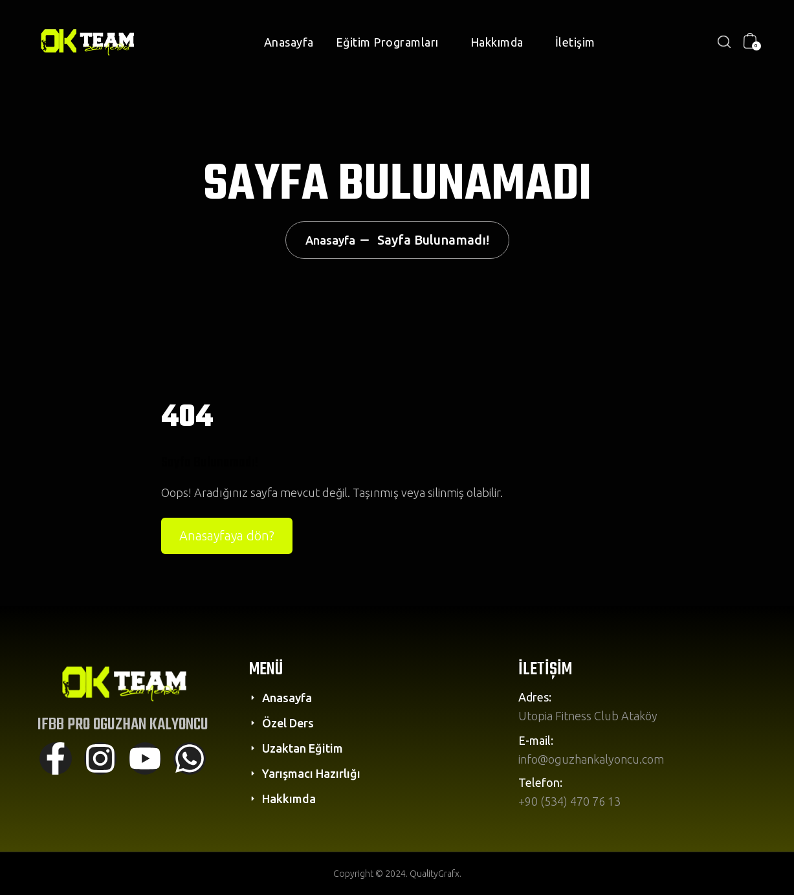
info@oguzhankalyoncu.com (591, 759)
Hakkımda (497, 42)
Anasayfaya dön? (226, 535)
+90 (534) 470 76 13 (569, 801)
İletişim (575, 42)
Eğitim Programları (387, 42)
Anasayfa (289, 42)
